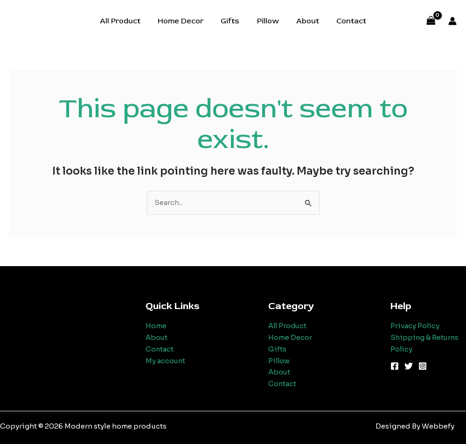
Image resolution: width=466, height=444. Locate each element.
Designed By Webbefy (415, 426)
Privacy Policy (415, 325)
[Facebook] (394, 366)
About (303, 21)
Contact (345, 21)
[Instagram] (422, 366)
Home (156, 325)
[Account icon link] (452, 21)
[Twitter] (408, 366)
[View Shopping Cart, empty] (431, 21)
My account (166, 360)
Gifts (231, 21)
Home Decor (184, 21)
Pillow (267, 21)
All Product (126, 21)
